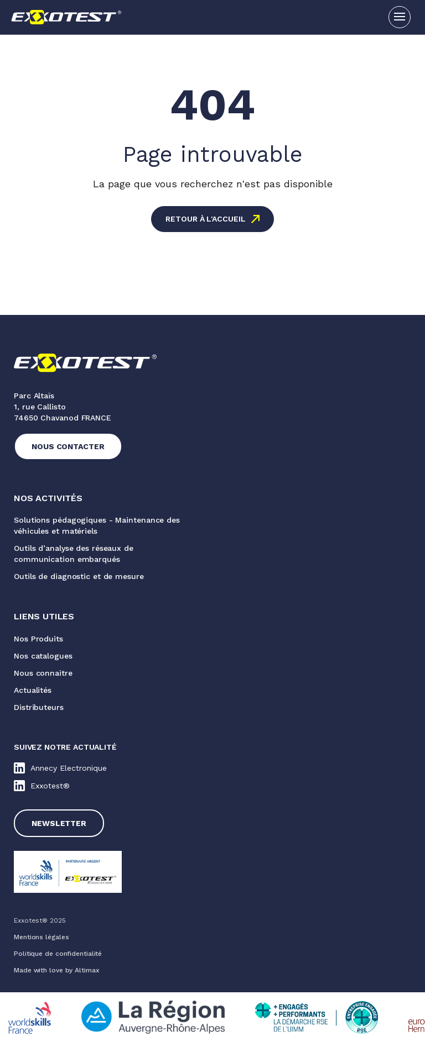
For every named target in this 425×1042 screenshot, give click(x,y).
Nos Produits (38, 638)
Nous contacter (68, 446)
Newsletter (59, 823)
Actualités (32, 690)
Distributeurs (39, 707)
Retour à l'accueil (205, 218)
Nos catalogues (43, 655)
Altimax (87, 970)
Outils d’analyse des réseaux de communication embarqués (73, 554)
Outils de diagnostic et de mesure (79, 576)
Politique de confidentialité (58, 953)
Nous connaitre (43, 673)
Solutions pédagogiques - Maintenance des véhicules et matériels (97, 525)
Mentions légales (41, 937)
